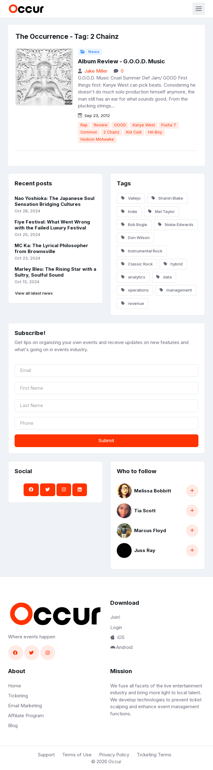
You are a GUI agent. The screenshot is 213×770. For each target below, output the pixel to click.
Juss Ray (144, 550)
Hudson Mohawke (97, 139)
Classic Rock (137, 263)
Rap (84, 125)
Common (88, 132)
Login (116, 627)
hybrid (173, 263)
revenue (132, 303)
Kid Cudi (134, 132)
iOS (117, 637)
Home (14, 686)
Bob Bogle (134, 224)
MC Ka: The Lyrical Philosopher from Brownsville (51, 248)
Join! (115, 617)
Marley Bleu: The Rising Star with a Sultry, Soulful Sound (55, 272)
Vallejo (131, 198)
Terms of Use (77, 755)
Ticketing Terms (154, 755)
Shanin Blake (167, 198)
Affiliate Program (26, 715)
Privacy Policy (114, 755)
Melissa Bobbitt (152, 491)
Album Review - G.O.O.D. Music (121, 61)
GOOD (120, 125)
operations (135, 290)
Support (46, 755)
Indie (129, 211)
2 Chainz (111, 132)
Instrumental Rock (141, 250)
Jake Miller (95, 71)
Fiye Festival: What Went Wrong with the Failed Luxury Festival (52, 225)
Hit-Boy (155, 132)
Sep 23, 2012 (94, 115)
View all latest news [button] (34, 293)
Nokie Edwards (175, 224)
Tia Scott (145, 511)
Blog (13, 725)
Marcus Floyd (150, 530)
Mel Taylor (161, 211)
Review (100, 125)
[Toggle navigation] (199, 8)
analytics (133, 276)
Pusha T (168, 125)
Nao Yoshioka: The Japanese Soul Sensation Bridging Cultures (54, 201)
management (176, 290)
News (90, 51)
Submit (106, 440)
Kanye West (144, 125)
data (164, 276)
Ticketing (18, 696)
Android (121, 647)
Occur (114, 761)
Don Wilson (135, 237)
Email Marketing (25, 706)
